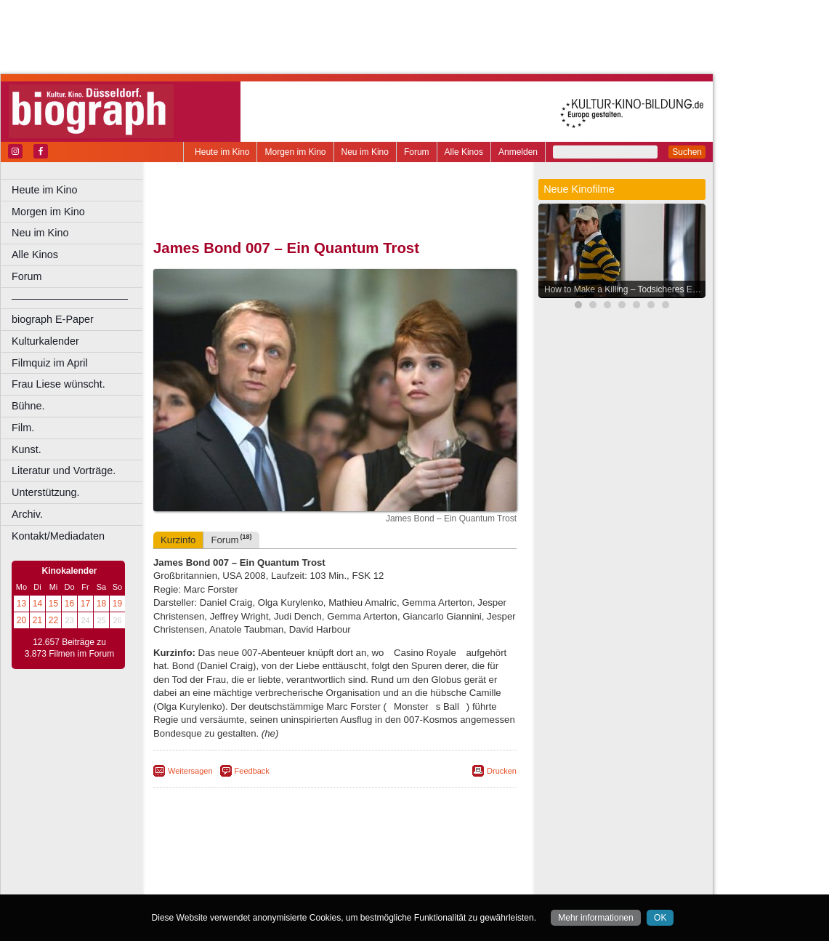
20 (21, 620)
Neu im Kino (365, 152)
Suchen (687, 152)
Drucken (502, 770)
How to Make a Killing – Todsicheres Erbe (624, 289)
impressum (342, 859)
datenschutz (394, 859)
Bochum (224, 883)
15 (53, 603)
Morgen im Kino (294, 152)
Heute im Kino (222, 152)
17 (85, 603)
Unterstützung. (46, 492)
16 (69, 603)
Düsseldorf (399, 883)
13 (21, 603)
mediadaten (448, 859)
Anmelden (518, 152)
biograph (218, 871)
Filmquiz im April (50, 363)
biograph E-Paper (53, 319)
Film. (23, 427)
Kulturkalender (45, 341)
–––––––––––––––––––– (70, 298)
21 (37, 620)
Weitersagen (190, 770)
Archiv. (27, 514)
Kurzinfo (178, 539)
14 (37, 603)
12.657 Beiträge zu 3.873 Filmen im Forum (69, 648)
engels (291, 871)
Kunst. (26, 449)
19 (117, 603)
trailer (335, 871)
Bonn (255, 883)
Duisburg (442, 883)
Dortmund (354, 883)
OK (660, 918)
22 (53, 620)
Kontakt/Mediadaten (58, 536)
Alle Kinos (464, 152)
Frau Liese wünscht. (58, 384)
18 (101, 603)
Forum (416, 152)
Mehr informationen (595, 918)
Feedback (252, 770)
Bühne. (28, 406)
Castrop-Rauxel (300, 883)
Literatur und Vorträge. (64, 470)
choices (257, 871)
